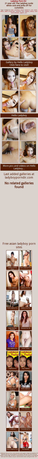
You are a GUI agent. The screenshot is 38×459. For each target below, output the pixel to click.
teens (6, 11)
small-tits (18, 11)
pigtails (22, 13)
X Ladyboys (12, 421)
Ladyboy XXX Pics (26, 280)
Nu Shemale (26, 441)
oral (32, 10)
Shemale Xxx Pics (12, 401)
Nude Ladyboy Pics (12, 300)
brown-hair (12, 11)
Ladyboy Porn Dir (18, 1)
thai (23, 11)
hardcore (27, 10)
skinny (32, 11)
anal (12, 10)
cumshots (17, 10)
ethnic (2, 11)
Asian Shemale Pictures (12, 320)
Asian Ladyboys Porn (26, 259)
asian (35, 10)
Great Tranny (26, 340)
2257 (36, 456)
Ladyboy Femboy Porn (12, 260)
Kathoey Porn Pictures (12, 381)
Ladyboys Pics (12, 360)
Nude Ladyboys (26, 380)
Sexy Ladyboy (26, 360)
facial (22, 10)
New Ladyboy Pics (12, 340)
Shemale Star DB (26, 320)
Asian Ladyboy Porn (12, 441)
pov (26, 13)
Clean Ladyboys (12, 280)
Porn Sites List (26, 401)
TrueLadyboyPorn (26, 421)
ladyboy (27, 11)
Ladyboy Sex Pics (26, 300)
